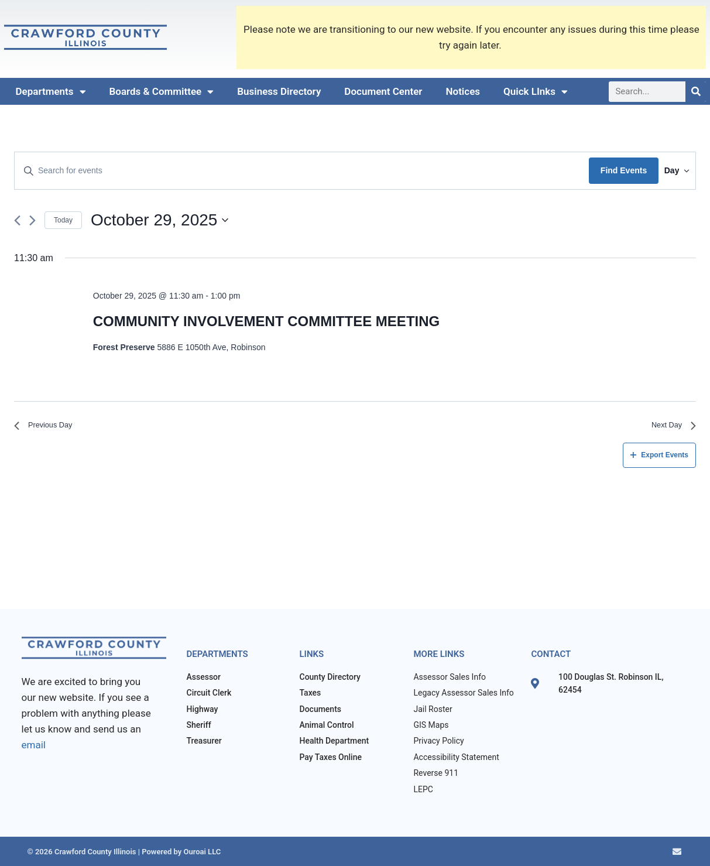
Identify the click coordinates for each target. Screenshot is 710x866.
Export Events (659, 460)
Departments (51, 91)
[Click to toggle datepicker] (159, 220)
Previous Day (49, 428)
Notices (462, 91)
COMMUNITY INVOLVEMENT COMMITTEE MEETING (266, 321)
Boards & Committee (161, 91)
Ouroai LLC (201, 851)
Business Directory (279, 91)
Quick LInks (535, 91)
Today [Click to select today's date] (63, 220)
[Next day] (32, 220)
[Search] (695, 91)
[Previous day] (17, 220)
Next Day (669, 428)
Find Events (607, 170)
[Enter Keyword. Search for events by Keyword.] (293, 170)
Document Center (383, 91)
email (34, 745)
